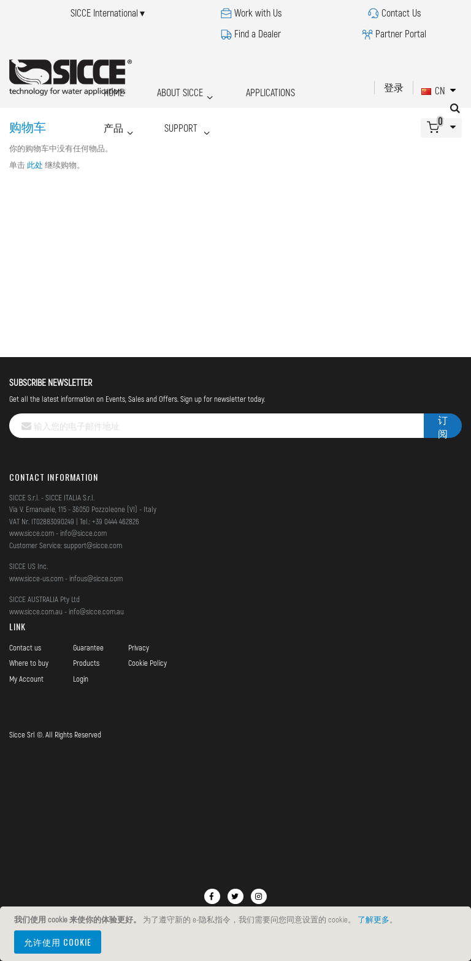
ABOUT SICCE (164, 89)
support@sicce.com (93, 545)
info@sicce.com (83, 533)
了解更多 (373, 919)
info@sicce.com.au (96, 611)
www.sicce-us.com (36, 578)
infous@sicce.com (96, 578)
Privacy (138, 647)
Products (86, 663)
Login (80, 679)
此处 (35, 165)
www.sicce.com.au (36, 611)
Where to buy (28, 663)
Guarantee (88, 647)
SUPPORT (119, 109)
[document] (237, 934)
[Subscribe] (443, 425)
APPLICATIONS (245, 89)
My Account (26, 679)
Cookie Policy (147, 663)
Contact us (25, 647)
